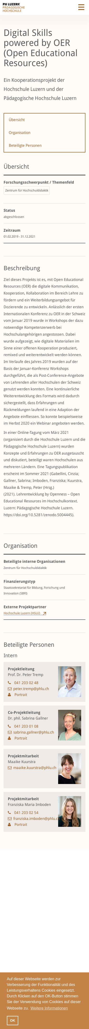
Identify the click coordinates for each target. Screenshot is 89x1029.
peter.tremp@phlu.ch (31, 688)
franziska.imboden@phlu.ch (36, 818)
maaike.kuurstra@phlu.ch (34, 767)
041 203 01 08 (26, 726)
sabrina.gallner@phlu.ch (33, 732)
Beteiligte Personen (25, 145)
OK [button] (12, 1020)
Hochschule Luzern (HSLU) (22, 613)
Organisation (19, 132)
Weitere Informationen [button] (49, 1008)
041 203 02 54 (26, 812)
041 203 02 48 (26, 683)
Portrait (20, 694)
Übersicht (17, 120)
